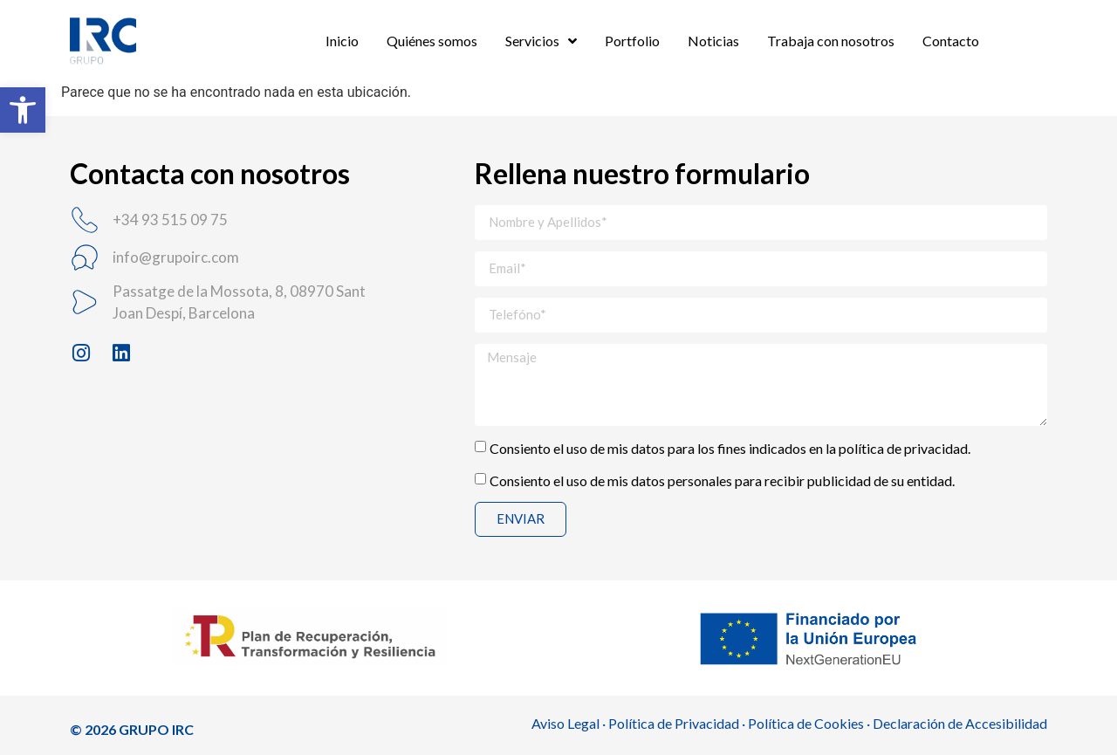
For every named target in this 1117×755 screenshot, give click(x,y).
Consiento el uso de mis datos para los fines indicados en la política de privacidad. (730, 447)
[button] (22, 110)
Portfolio (632, 40)
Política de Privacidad (673, 723)
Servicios (541, 41)
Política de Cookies (806, 723)
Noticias (713, 40)
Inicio (342, 40)
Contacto (950, 40)
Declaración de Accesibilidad (960, 723)
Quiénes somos (432, 40)
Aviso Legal (565, 723)
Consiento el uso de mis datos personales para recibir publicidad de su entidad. (722, 479)
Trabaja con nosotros (830, 40)
